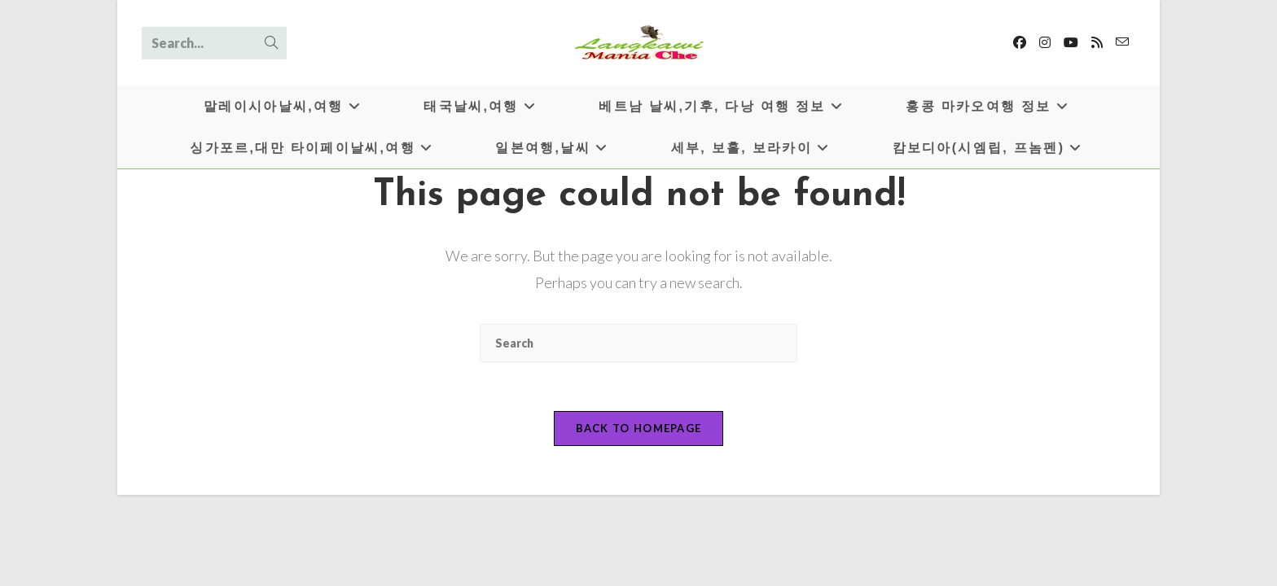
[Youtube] (1071, 42)
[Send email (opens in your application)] (1122, 42)
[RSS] (1097, 42)
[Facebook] (1020, 42)
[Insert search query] (638, 343)
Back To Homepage (639, 428)
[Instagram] (1045, 42)
